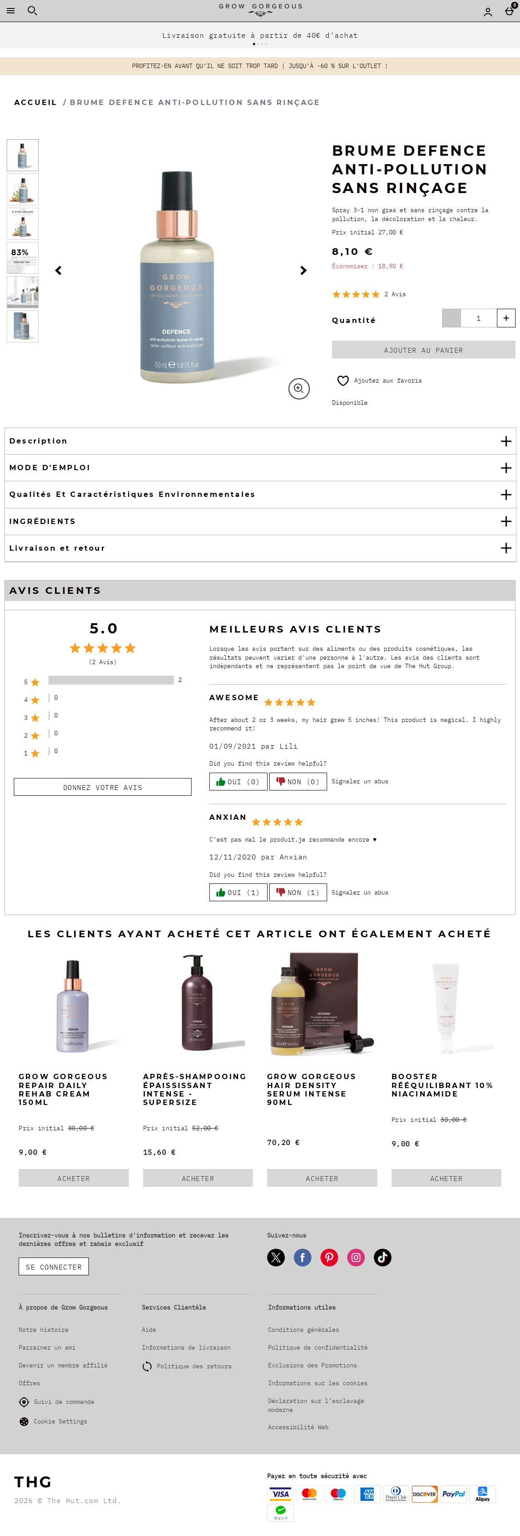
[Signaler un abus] (360, 781)
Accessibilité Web (298, 1427)
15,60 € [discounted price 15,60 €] (159, 1152)
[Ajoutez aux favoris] (379, 381)
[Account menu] (488, 11)
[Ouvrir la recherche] (32, 10)
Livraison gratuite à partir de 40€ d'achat (260, 35)
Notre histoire (43, 1330)
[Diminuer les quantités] (451, 318)
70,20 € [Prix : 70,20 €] (283, 1142)
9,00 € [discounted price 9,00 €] (33, 1152)
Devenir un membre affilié (63, 1365)
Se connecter (54, 1266)
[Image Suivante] (302, 270)
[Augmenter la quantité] (506, 318)
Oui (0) (238, 781)
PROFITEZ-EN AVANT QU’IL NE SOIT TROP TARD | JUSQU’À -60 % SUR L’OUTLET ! (260, 66)
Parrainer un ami (47, 1347)
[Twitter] (276, 1264)
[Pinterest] (329, 1264)
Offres (29, 1383)
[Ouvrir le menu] (10, 10)
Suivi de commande (56, 1402)
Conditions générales (303, 1330)
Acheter (85, 1180)
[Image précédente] (59, 270)
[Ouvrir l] (23, 155)
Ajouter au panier (424, 350)
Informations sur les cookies (318, 1383)
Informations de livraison (186, 1347)
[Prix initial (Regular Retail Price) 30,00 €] (74, 1128)
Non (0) (298, 781)
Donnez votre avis (103, 787)
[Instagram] (356, 1264)
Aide (149, 1330)
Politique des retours (194, 1366)
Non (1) (298, 892)
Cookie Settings (53, 1421)
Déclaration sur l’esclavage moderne (316, 1405)
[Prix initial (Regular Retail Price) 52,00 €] (198, 1128)
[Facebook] (303, 1264)
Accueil (35, 102)
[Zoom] (299, 388)
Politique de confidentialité (318, 1347)
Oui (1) (238, 892)
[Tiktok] (383, 1264)
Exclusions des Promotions (312, 1365)
